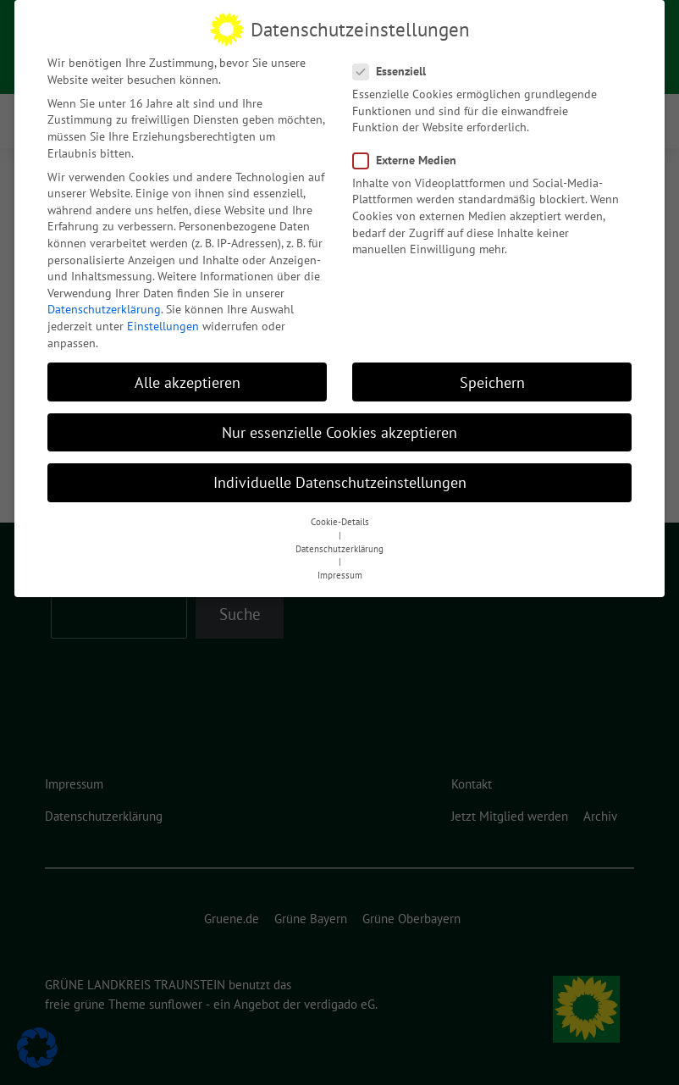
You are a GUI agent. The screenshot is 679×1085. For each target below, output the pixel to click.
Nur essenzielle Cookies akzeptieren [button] (339, 429)
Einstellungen (163, 322)
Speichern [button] (492, 379)
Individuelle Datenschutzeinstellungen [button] (339, 479)
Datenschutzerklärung (104, 305)
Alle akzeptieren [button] (187, 379)
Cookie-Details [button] (340, 518)
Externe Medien (409, 157)
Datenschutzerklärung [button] (339, 545)
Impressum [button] (339, 572)
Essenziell (394, 68)
